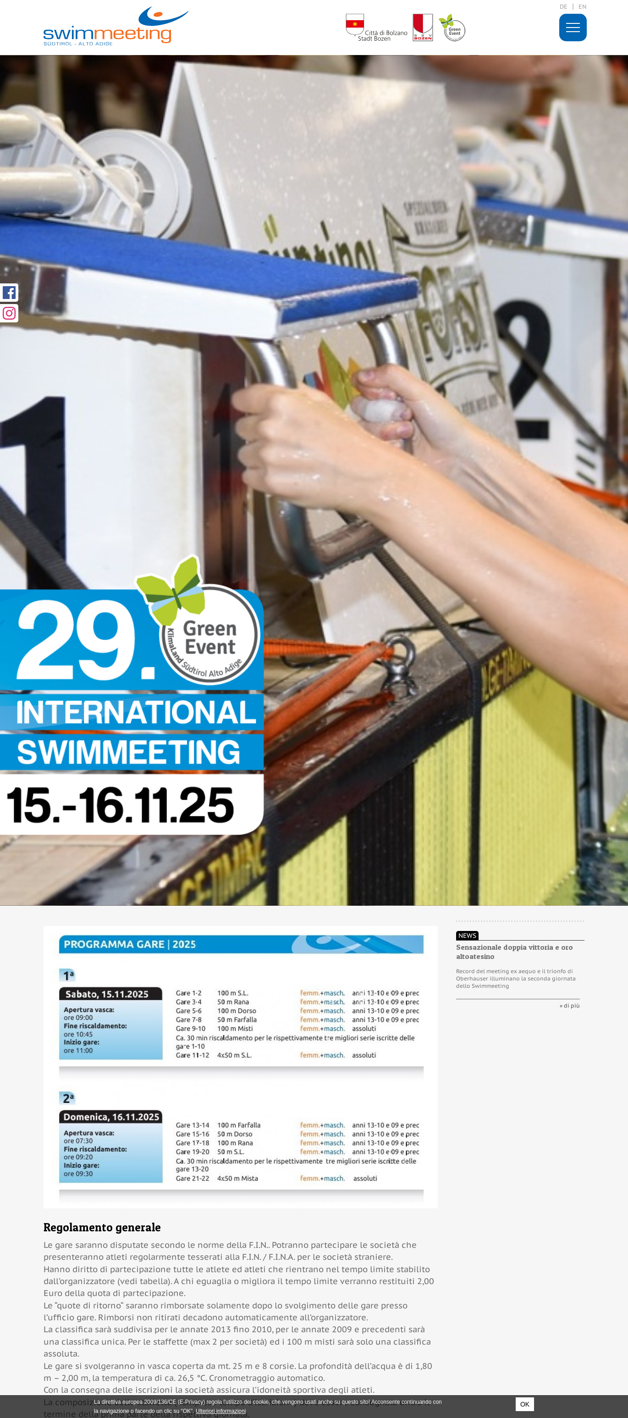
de (563, 7)
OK (524, 1404)
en (582, 7)
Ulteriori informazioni (221, 1411)
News (467, 935)
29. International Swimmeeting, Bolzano (116, 26)
